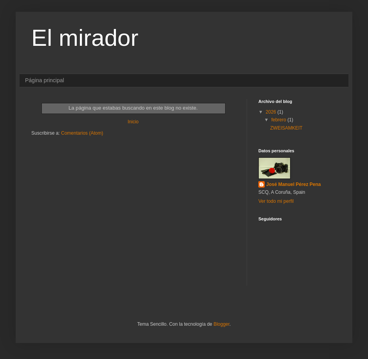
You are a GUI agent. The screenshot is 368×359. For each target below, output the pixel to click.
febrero (279, 120)
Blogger (221, 324)
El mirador (84, 38)
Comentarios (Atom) (82, 133)
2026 (272, 112)
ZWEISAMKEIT (286, 128)
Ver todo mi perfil (276, 201)
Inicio (133, 121)
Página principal (44, 80)
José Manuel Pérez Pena (293, 184)
